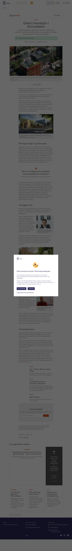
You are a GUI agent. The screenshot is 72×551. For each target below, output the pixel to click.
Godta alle (31, 288)
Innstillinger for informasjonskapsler (25, 292)
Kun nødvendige (21, 288)
